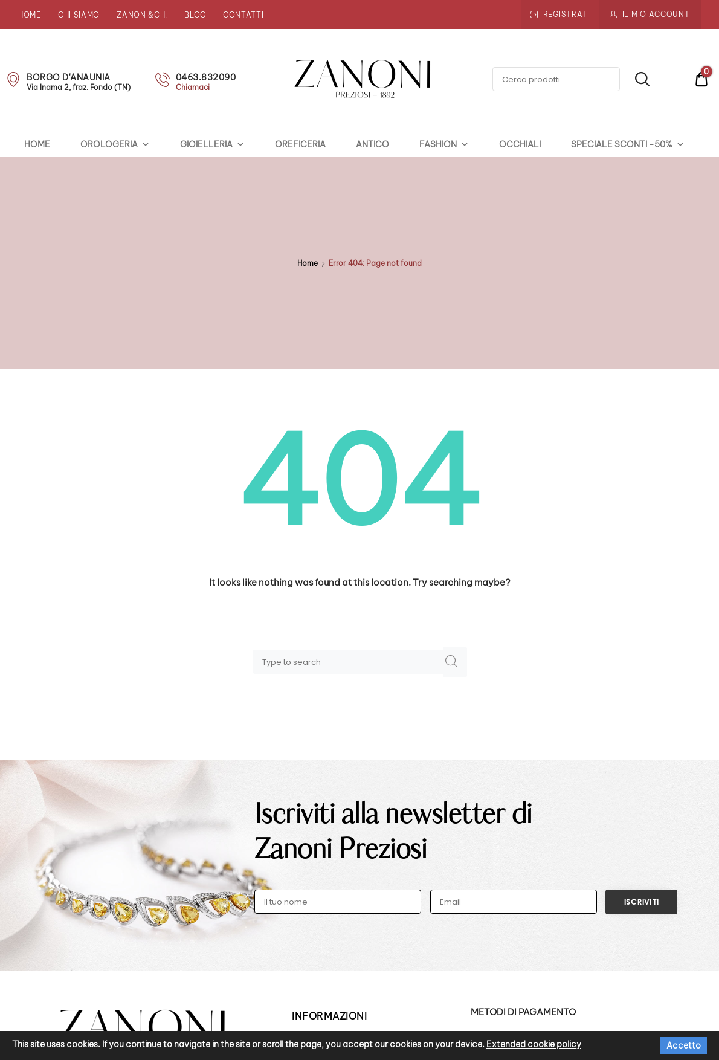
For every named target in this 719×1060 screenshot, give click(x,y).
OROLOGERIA (115, 144)
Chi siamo (79, 14)
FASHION (444, 144)
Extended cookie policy (533, 1044)
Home (29, 14)
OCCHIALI (520, 144)
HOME (37, 144)
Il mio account (656, 14)
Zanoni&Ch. (142, 14)
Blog (195, 14)
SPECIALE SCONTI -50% (628, 144)
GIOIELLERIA (212, 144)
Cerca (635, 79)
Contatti (243, 14)
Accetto (683, 1045)
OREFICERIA (300, 144)
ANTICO (372, 144)
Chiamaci (193, 87)
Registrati (566, 14)
